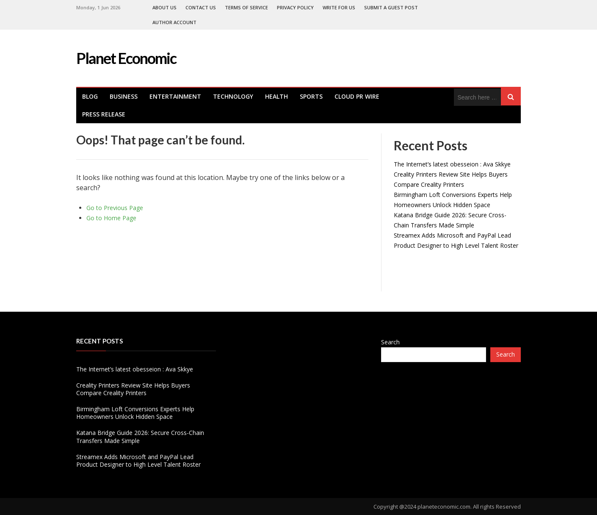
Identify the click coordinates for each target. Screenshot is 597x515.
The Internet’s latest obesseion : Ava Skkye (452, 164)
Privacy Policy (295, 7)
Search (390, 342)
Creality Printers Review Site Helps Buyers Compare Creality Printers (133, 389)
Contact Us (200, 7)
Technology (233, 96)
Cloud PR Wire (356, 96)
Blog (90, 96)
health (276, 96)
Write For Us (339, 7)
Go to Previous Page (114, 208)
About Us (164, 7)
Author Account (174, 22)
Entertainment (175, 96)
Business (124, 96)
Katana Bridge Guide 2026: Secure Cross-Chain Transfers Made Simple (140, 436)
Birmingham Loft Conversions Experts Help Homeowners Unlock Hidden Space (135, 413)
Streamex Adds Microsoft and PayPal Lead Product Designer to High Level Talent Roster (138, 460)
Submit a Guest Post (391, 7)
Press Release (103, 114)
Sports (311, 96)
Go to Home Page (111, 218)
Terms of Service (246, 7)
